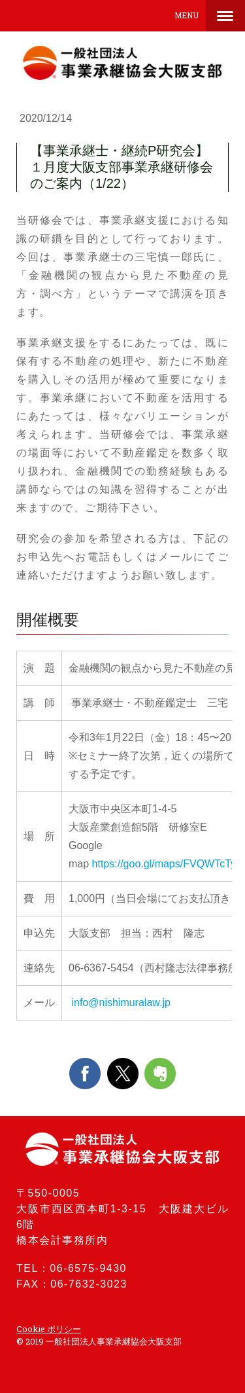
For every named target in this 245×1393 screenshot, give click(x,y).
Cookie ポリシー (48, 1329)
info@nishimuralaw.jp (120, 1002)
